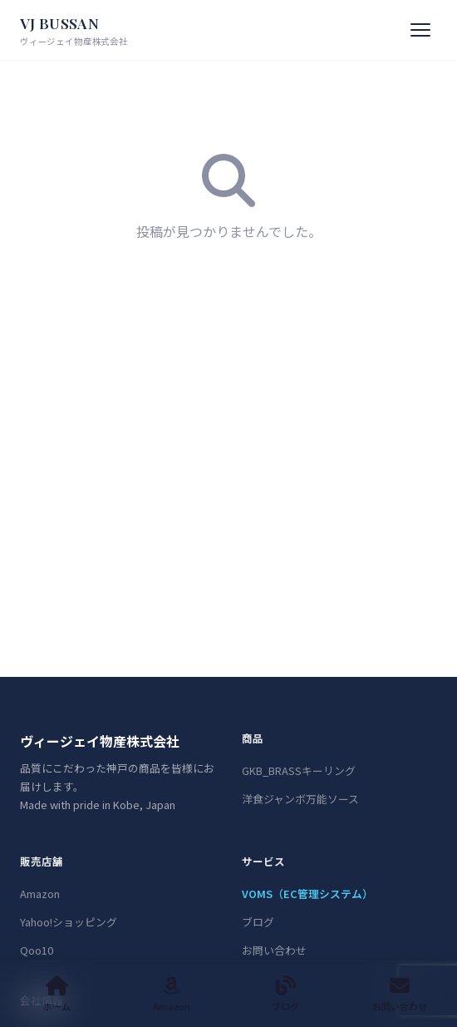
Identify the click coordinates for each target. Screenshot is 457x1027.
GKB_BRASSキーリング (299, 770)
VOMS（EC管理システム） (307, 893)
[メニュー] (420, 30)
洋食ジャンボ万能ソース (300, 799)
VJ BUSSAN (74, 31)
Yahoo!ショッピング (68, 922)
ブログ (258, 922)
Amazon (40, 893)
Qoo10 (36, 950)
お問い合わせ (274, 950)
